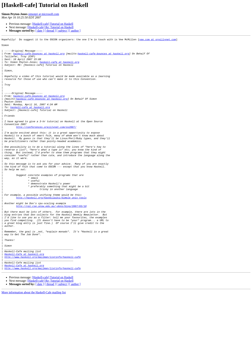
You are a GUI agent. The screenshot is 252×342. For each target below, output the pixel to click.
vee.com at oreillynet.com (157, 40)
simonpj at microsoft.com (43, 14)
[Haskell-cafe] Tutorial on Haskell (52, 23)
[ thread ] (50, 30)
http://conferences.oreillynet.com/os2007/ (46, 145)
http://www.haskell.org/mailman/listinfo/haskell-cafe (43, 301)
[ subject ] (63, 30)
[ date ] (40, 30)
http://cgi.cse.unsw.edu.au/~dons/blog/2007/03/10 (51, 240)
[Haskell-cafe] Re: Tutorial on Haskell (50, 27)
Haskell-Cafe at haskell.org (24, 297)
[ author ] (75, 30)
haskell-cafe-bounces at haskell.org (38, 57)
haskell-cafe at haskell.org (59, 67)
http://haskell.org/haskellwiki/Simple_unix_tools (51, 229)
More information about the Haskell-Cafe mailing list (34, 338)
